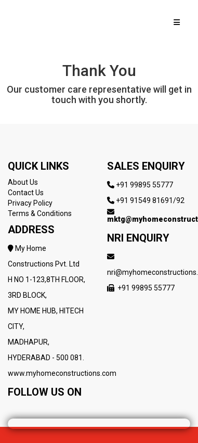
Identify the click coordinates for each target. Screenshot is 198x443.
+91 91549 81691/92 (150, 200)
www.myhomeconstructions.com (62, 373)
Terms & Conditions (40, 213)
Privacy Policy (30, 203)
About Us (23, 182)
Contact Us (26, 192)
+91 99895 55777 (144, 185)
